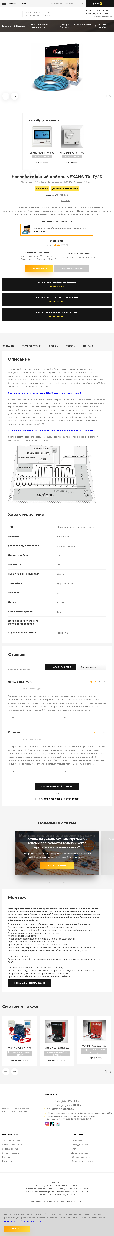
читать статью (57, 865)
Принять (17, 1229)
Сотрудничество (79, 1145)
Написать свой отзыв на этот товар (56, 798)
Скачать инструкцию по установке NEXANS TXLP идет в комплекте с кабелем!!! (51, 430)
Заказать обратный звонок (100, 17)
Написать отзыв (60, 667)
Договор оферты (79, 1153)
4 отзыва (65, 201)
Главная (6, 26)
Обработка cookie (80, 1157)
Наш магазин (77, 1141)
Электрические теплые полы (39, 26)
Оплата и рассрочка (12, 1145)
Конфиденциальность (82, 1161)
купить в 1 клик (71, 268)
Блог (73, 1149)
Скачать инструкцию (29, 983)
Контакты (7, 1161)
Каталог (12, 4)
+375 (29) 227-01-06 (97, 13)
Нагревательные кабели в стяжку (77, 26)
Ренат (93, 732)
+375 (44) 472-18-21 (97, 11)
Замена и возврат (11, 1153)
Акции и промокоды (12, 1141)
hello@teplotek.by (60, 1109)
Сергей (92, 681)
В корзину (39, 268)
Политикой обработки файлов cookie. (23, 1221)
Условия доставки (11, 1149)
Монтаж (6, 1157)
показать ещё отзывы (57, 786)
